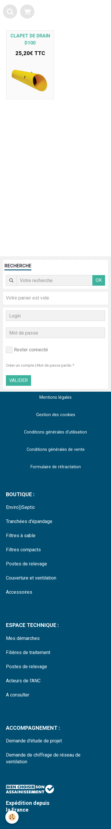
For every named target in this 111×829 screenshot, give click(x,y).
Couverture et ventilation (31, 578)
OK (99, 280)
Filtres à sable (21, 535)
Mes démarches (23, 638)
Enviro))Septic (20, 507)
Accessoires (19, 592)
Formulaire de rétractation (55, 466)
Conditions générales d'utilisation (55, 432)
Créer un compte (20, 365)
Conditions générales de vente (56, 449)
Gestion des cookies (55, 414)
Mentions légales (55, 397)
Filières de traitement (28, 652)
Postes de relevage (26, 564)
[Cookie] (12, 817)
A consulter (17, 695)
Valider (18, 380)
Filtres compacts (23, 549)
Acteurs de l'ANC (23, 681)
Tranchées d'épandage (29, 521)
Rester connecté (27, 350)
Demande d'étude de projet (34, 741)
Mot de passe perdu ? (55, 365)
